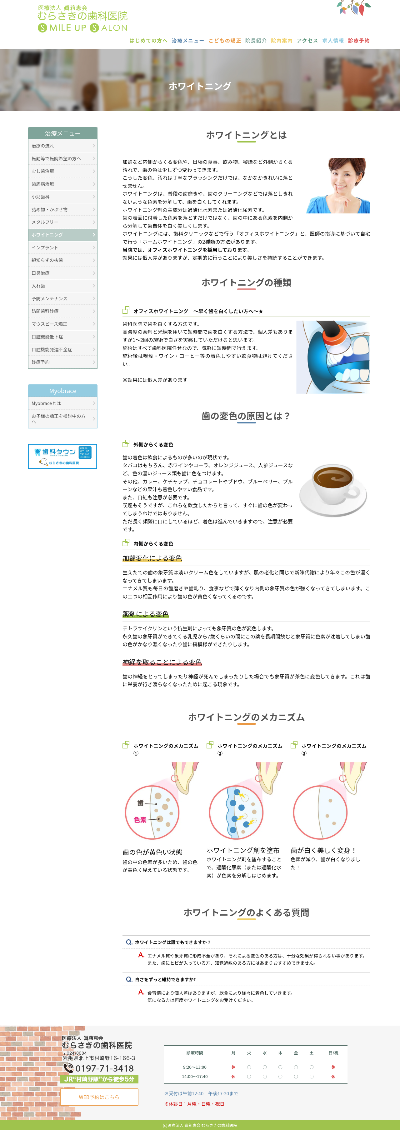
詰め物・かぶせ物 (50, 209)
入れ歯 (38, 285)
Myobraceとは (46, 403)
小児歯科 (41, 196)
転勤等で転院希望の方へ (56, 158)
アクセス (308, 40)
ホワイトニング (47, 234)
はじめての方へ (148, 40)
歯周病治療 (43, 183)
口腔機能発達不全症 (52, 349)
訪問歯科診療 (45, 311)
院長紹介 (256, 40)
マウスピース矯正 (49, 323)
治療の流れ (43, 145)
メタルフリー (45, 221)
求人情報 (333, 40)
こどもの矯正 (225, 40)
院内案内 (282, 40)
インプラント (45, 247)
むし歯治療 (43, 171)
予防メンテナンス (50, 298)
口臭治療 (41, 272)
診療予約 (359, 40)
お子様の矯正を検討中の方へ (59, 418)
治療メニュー (188, 40)
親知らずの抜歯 (47, 260)
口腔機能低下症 (47, 336)
